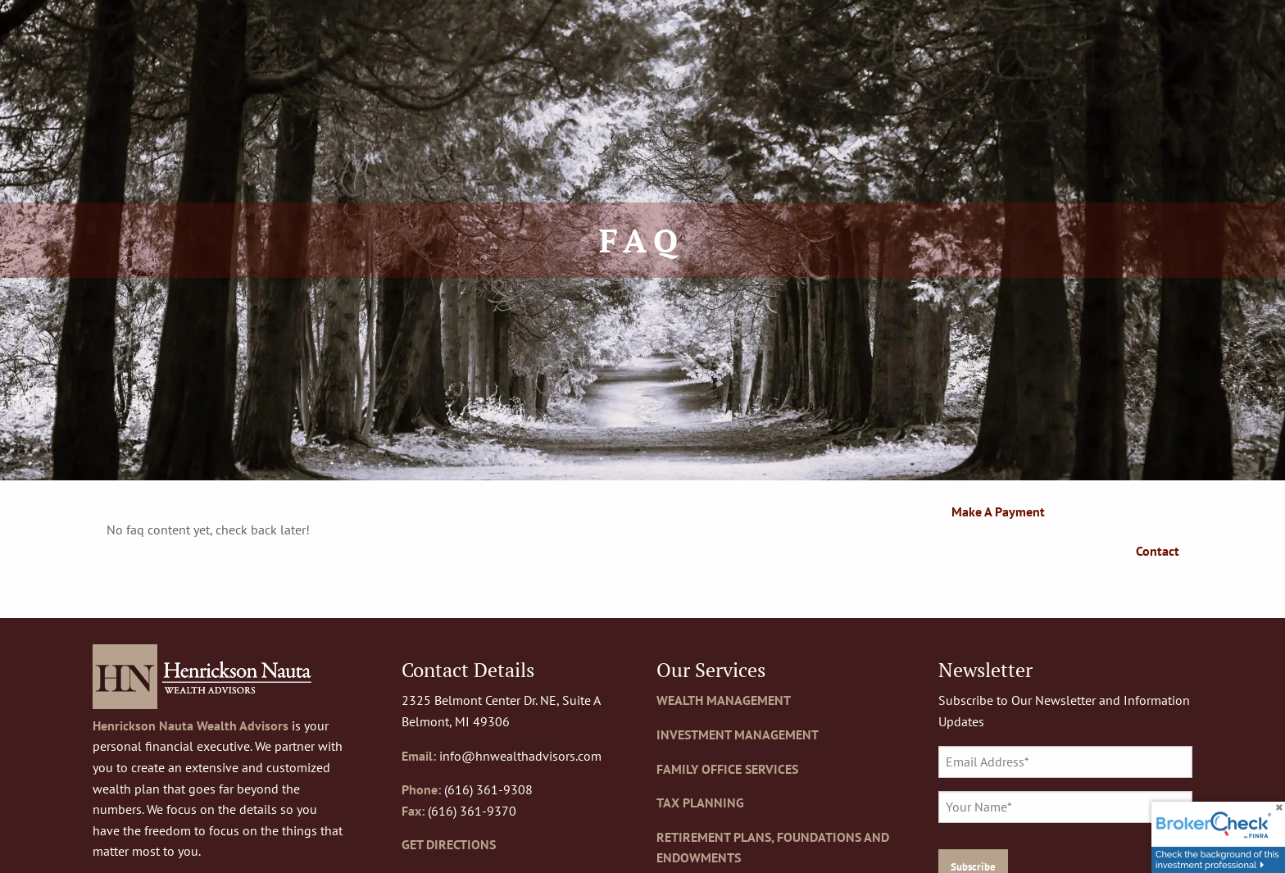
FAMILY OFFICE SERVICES (727, 769)
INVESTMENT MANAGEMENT (737, 734)
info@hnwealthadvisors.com (520, 756)
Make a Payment (998, 511)
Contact (1157, 551)
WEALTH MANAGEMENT (723, 700)
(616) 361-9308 (488, 789)
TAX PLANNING (700, 802)
